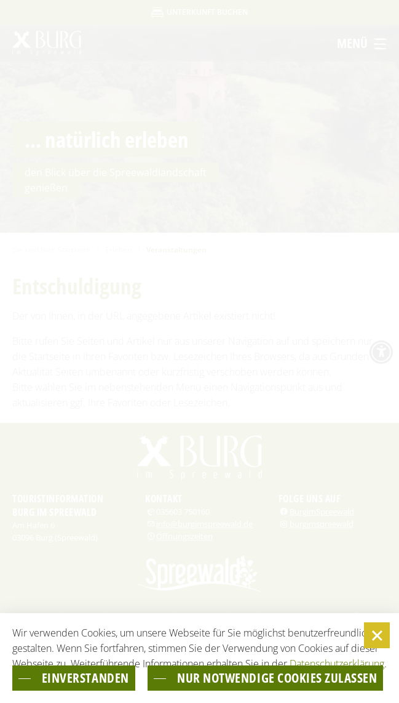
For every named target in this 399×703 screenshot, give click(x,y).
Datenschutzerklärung (337, 638)
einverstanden (85, 652)
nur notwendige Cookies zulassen (142, 678)
